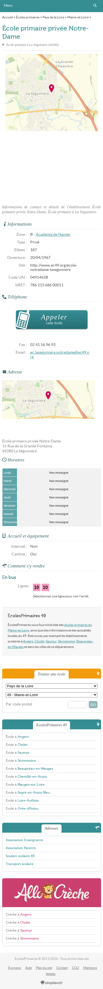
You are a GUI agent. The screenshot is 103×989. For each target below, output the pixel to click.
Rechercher (95, 5)
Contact (62, 967)
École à (17, 737)
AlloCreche (51, 892)
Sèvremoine (66, 641)
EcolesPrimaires (51, 6)
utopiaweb (51, 983)
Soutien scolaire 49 (20, 856)
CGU (75, 967)
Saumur (51, 641)
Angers (28, 641)
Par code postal (19, 704)
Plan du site (44, 967)
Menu (8, 5)
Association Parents (21, 848)
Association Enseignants (24, 840)
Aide (28, 967)
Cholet (39, 641)
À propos (14, 967)
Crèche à (18, 914)
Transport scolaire (20, 864)
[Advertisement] (51, 166)
